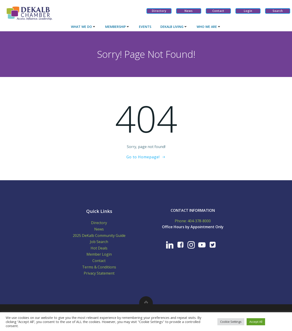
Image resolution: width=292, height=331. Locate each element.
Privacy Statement (99, 273)
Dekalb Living (174, 26)
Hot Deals (99, 248)
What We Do (83, 26)
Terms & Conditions (99, 267)
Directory (99, 222)
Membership (117, 26)
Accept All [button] (255, 322)
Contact (99, 260)
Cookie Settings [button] (231, 322)
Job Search (99, 241)
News (99, 229)
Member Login (99, 254)
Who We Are (209, 26)
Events (145, 26)
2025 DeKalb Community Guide (99, 235)
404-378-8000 (199, 220)
